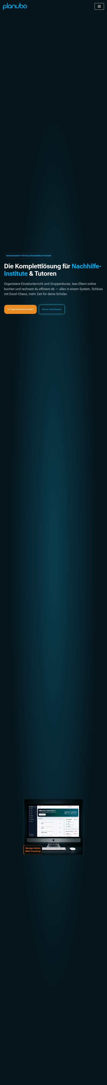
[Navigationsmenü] (99, 6)
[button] (28, 256)
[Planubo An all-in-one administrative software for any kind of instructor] (15, 6)
